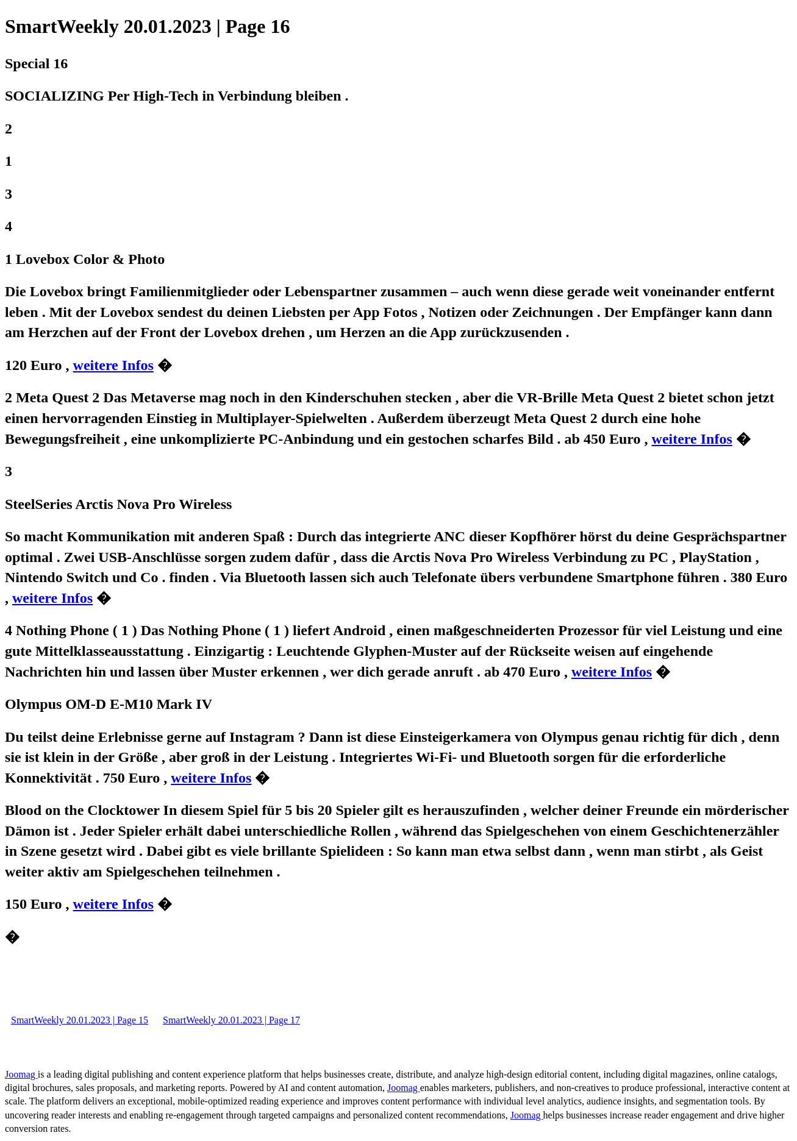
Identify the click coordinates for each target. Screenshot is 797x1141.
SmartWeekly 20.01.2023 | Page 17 (231, 1020)
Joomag (21, 1074)
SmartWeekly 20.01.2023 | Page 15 (79, 1020)
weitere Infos (113, 365)
